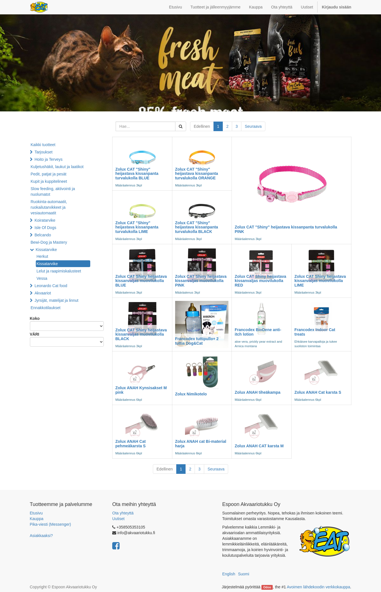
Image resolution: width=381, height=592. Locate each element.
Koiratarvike (44, 220)
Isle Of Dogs (45, 227)
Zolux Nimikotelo (191, 394)
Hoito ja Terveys (48, 159)
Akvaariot (42, 293)
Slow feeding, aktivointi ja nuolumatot (53, 191)
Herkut (42, 256)
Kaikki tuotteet (43, 144)
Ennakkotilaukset (46, 307)
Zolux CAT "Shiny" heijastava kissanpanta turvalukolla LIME (136, 227)
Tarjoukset (43, 152)
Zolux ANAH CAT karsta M (259, 446)
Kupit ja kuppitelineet (49, 181)
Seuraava (253, 126)
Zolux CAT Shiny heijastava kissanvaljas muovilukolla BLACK (141, 334)
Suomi (243, 574)
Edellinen (202, 126)
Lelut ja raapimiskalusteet (59, 271)
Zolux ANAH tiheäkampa (257, 392)
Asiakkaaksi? (41, 535)
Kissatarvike (46, 249)
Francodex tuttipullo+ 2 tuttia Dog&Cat (197, 340)
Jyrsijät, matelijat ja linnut (56, 300)
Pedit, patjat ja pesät (49, 174)
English (228, 574)
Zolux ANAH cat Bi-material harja (200, 443)
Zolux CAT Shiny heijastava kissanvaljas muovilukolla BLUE (141, 280)
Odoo (267, 587)
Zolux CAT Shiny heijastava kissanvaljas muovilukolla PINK (201, 280)
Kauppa (36, 518)
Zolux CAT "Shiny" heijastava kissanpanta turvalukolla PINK (286, 229)
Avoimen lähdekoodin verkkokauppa (318, 587)
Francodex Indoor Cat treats (314, 331)
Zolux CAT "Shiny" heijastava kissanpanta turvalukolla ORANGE (196, 173)
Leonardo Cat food (50, 285)
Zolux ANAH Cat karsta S (317, 392)
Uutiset (118, 518)
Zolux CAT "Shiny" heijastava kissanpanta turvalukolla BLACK (196, 227)
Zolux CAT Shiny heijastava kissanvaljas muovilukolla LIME (320, 280)
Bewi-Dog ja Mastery (49, 242)
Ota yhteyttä (122, 513)
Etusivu (36, 513)
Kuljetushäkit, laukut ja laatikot (57, 166)
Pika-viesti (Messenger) (50, 524)
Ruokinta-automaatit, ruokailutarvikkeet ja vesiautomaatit (49, 207)
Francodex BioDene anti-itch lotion (258, 331)
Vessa (42, 278)
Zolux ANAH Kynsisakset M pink (141, 390)
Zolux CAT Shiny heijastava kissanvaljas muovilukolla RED (260, 280)
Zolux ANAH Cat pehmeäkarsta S (130, 443)
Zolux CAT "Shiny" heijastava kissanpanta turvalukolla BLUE (136, 173)
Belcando (42, 235)
